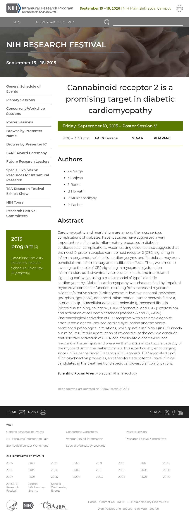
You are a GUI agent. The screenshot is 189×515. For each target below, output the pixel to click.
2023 (54, 463)
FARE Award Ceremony (26, 153)
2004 (76, 476)
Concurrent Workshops (82, 431)
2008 (166, 470)
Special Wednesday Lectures (85, 445)
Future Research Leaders (27, 161)
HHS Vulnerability (148, 502)
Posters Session (136, 431)
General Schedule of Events (23, 88)
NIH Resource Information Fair (27, 439)
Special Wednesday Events (37, 487)
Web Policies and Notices (115, 508)
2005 (54, 476)
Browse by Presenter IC (26, 144)
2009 (144, 470)
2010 (121, 470)
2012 (76, 470)
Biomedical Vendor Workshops (27, 445)
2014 (32, 470)
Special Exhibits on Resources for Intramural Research (27, 175)
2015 (9, 470)
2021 (76, 463)
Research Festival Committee (146, 439)
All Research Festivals (55, 22)
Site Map (141, 508)
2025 (16, 22)
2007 (9, 476)
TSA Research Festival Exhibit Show (25, 191)
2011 (98, 470)
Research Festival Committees (21, 213)
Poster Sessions (19, 122)
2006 (32, 476)
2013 (54, 470)
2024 (32, 463)
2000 (166, 476)
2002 (121, 476)
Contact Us (106, 502)
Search (154, 508)
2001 (144, 476)
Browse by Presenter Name (24, 133)
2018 (121, 463)
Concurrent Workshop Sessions (25, 111)
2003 (99, 476)
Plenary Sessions (20, 100)
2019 (99, 463)
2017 (144, 463)
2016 (166, 463)
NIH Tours (14, 202)
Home (92, 502)
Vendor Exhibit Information (84, 439)
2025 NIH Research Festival (12, 487)
